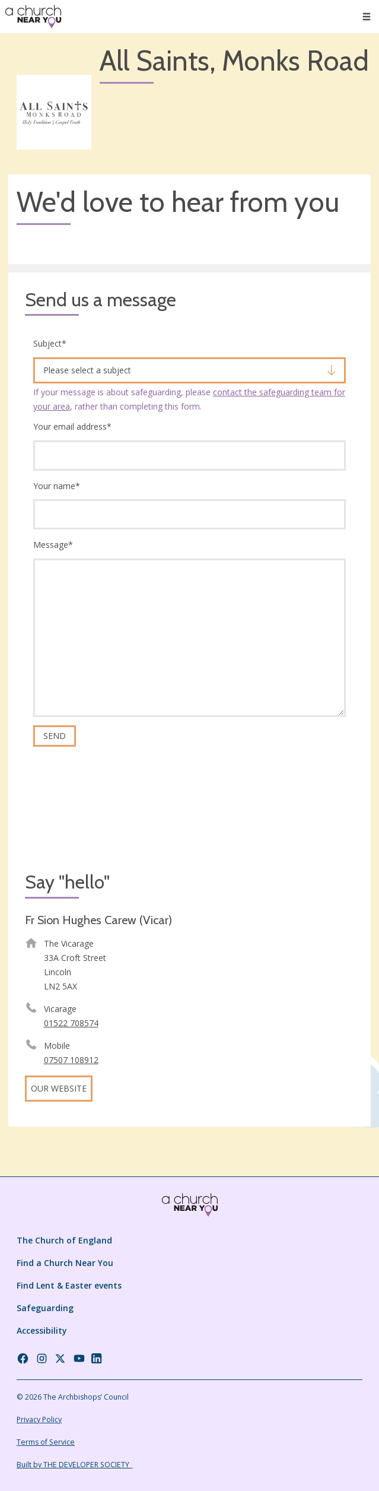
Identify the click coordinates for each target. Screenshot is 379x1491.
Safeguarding (45, 1308)
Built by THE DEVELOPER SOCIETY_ (74, 1465)
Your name (56, 485)
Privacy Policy (39, 1419)
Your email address (72, 426)
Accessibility (42, 1330)
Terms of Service (46, 1442)
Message (53, 544)
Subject (49, 343)
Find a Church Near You (65, 1262)
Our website (59, 1088)
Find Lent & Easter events (69, 1285)
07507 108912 (71, 1059)
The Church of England (64, 1240)
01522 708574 (71, 1023)
